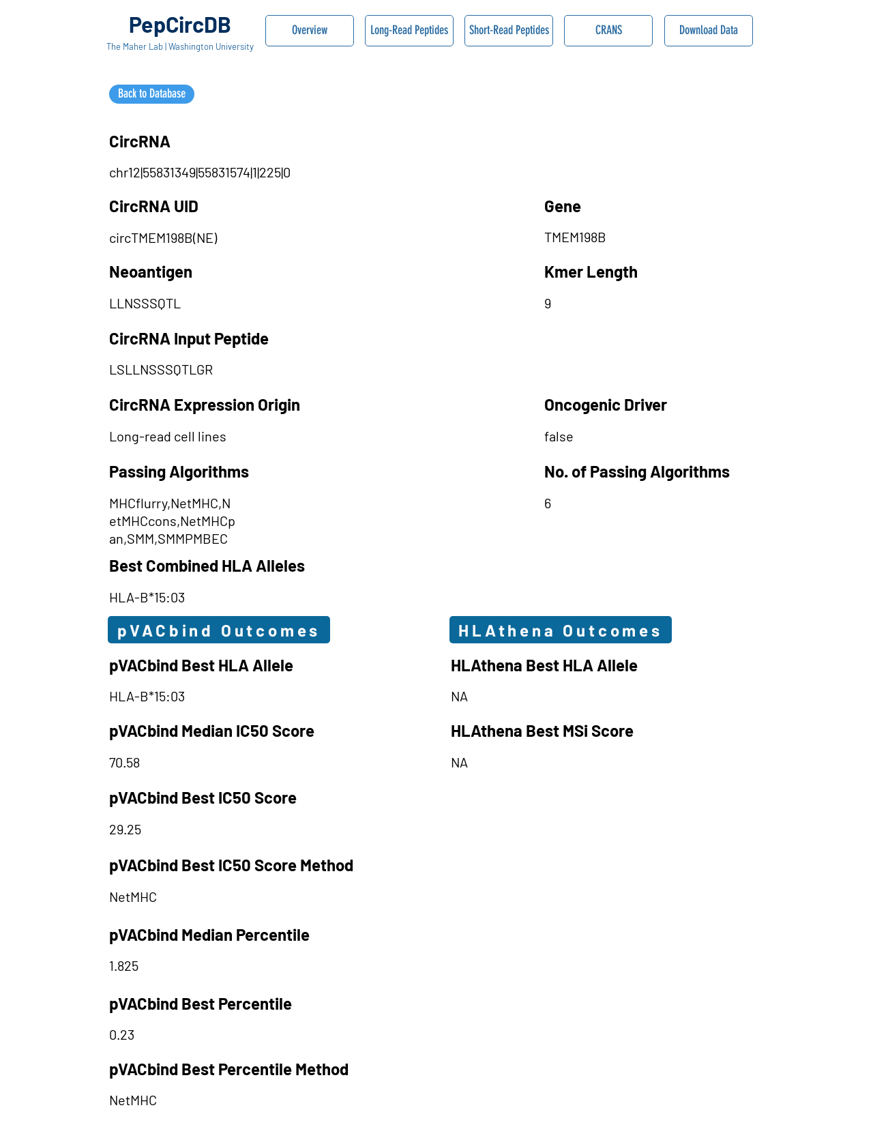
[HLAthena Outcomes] (560, 629)
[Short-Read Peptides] (508, 30)
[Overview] (309, 30)
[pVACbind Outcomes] (219, 629)
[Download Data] (708, 30)
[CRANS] (608, 30)
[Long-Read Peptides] (409, 30)
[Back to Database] (151, 94)
